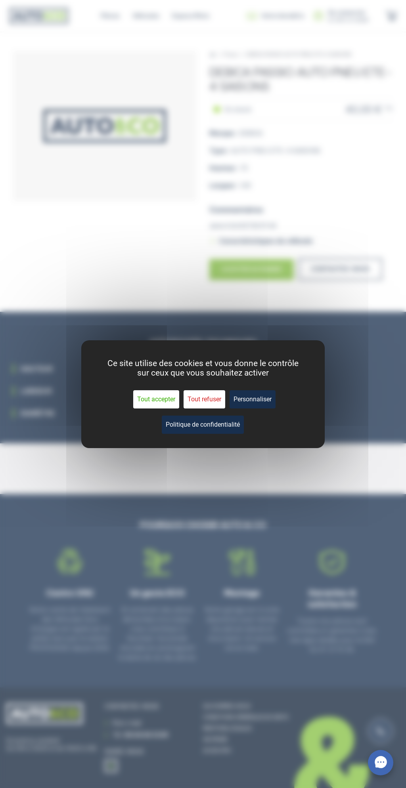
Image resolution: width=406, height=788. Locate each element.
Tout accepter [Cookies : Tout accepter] (156, 399)
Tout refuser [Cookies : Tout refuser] (204, 399)
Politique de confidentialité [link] (203, 424)
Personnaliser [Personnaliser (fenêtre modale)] (253, 399)
